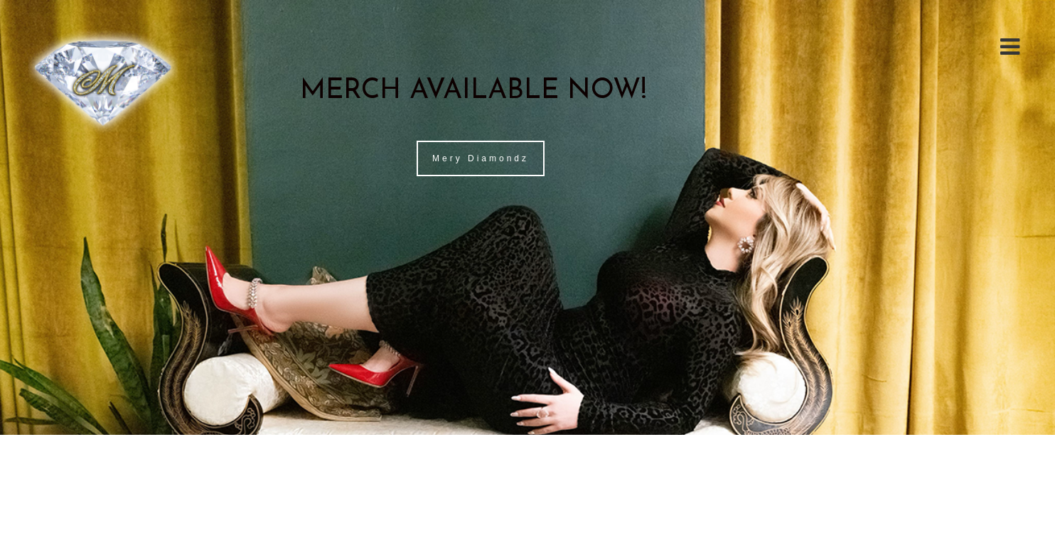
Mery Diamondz (480, 158)
